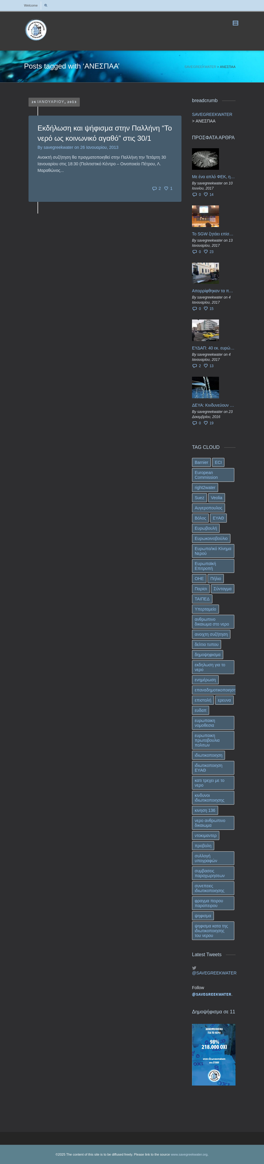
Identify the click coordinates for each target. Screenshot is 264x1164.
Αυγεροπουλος (208, 507)
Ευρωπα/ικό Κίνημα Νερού (213, 551)
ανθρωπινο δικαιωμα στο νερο (212, 621)
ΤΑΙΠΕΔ (202, 599)
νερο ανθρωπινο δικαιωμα (210, 823)
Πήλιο (215, 578)
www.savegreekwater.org (189, 1154)
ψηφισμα (203, 915)
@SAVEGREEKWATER (214, 973)
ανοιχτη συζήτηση (211, 634)
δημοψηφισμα (207, 654)
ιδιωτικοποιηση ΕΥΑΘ (208, 768)
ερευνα (224, 700)
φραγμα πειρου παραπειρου (209, 903)
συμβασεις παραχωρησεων (210, 873)
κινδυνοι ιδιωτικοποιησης (209, 798)
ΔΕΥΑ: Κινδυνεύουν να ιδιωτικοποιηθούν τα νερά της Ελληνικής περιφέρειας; (214, 405)
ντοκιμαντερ (206, 835)
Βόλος (200, 518)
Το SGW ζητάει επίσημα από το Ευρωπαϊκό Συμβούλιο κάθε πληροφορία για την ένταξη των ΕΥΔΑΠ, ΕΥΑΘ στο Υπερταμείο (214, 233)
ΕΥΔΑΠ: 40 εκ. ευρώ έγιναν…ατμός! (214, 348)
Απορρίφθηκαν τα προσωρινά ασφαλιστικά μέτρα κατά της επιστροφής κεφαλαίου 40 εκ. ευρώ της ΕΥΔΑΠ (214, 290)
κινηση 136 (205, 810)
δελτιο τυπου (206, 644)
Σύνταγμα (223, 588)
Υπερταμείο (205, 609)
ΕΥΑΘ (218, 518)
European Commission (206, 475)
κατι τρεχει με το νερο (209, 783)
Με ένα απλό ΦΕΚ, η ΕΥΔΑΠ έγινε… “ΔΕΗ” (214, 176)
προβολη (203, 845)
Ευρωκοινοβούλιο (211, 538)
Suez (199, 497)
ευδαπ (200, 710)
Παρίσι (201, 588)
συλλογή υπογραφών (206, 858)
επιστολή (203, 700)
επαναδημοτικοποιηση (215, 690)
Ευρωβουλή (206, 528)
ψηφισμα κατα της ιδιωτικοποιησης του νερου (211, 931)
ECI (218, 462)
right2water (205, 487)
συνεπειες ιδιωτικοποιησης (209, 888)
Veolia (216, 497)
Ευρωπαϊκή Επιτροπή (205, 566)
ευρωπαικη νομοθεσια (205, 723)
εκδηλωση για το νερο (210, 667)
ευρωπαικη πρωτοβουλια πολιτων (207, 740)
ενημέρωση (205, 679)
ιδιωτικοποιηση (208, 755)
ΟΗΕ (199, 578)
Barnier (201, 462)
